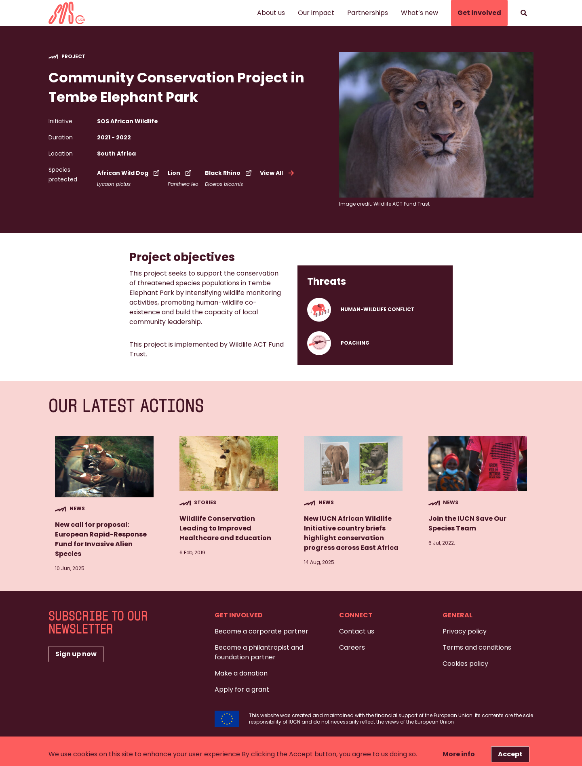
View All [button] (278, 173)
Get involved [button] (479, 12)
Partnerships (367, 12)
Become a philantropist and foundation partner (259, 652)
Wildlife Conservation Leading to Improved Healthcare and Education (225, 528)
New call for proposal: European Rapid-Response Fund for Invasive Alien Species (101, 539)
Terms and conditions (477, 647)
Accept (510, 754)
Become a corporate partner (261, 631)
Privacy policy (465, 631)
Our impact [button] (316, 12)
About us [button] (271, 12)
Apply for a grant (242, 689)
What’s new (419, 12)
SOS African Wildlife (127, 121)
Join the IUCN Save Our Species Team (467, 523)
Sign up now (76, 654)
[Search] (524, 13)
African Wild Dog (129, 173)
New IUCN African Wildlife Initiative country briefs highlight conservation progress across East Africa (352, 533)
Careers (352, 647)
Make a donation (241, 673)
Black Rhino (229, 173)
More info (459, 754)
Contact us (356, 631)
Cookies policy (465, 663)
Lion (180, 173)
